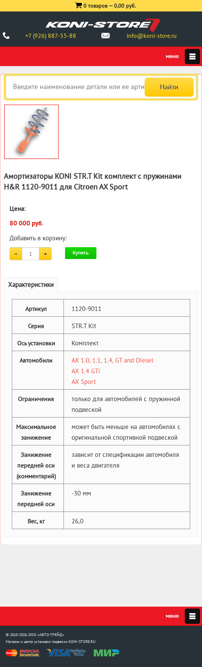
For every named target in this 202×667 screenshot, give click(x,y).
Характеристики (31, 284)
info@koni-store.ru (152, 35)
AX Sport (84, 381)
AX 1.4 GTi (86, 371)
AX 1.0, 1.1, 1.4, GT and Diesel (112, 360)
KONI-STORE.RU (82, 641)
